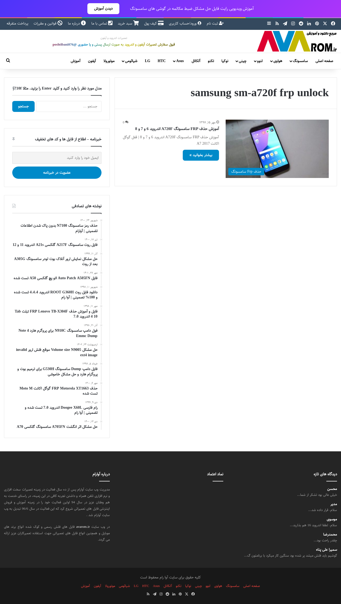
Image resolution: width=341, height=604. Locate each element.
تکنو (211, 61)
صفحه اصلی (324, 61)
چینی (242, 61)
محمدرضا (330, 534)
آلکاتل (196, 61)
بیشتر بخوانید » (200, 155)
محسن (332, 489)
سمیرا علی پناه (326, 550)
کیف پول (154, 23)
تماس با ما (101, 23)
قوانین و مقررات (48, 23)
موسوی (332, 519)
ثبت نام (215, 23)
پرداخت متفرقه (17, 23)
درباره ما (77, 23)
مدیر (333, 504)
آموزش (75, 61)
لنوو (260, 61)
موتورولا (109, 61)
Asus (180, 61)
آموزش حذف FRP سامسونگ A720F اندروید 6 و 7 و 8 (177, 129)
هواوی (277, 61)
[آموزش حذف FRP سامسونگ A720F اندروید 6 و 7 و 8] (277, 149)
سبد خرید (128, 23)
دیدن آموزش (103, 8)
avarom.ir (83, 526)
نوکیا (224, 61)
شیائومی (131, 61)
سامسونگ (300, 61)
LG (147, 61)
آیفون (92, 61)
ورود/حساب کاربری (185, 23)
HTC (162, 61)
